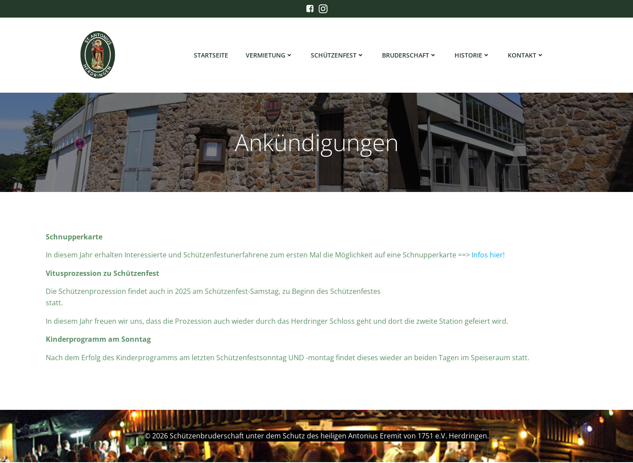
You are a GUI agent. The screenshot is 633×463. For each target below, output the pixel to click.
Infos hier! (488, 256)
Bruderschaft (409, 55)
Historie (473, 55)
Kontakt (526, 55)
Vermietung (270, 55)
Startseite (211, 55)
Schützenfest (338, 55)
